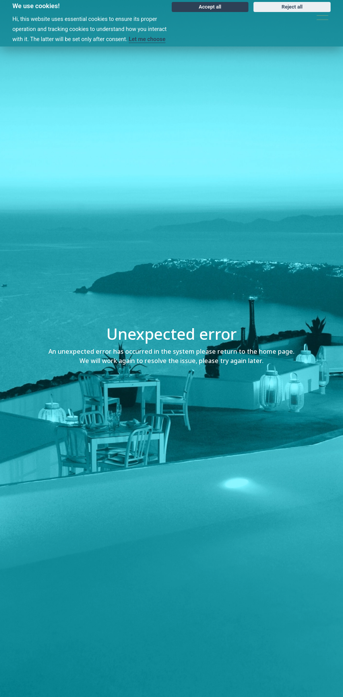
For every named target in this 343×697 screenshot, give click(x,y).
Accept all (210, 7)
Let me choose (147, 39)
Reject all (292, 7)
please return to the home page (244, 351)
